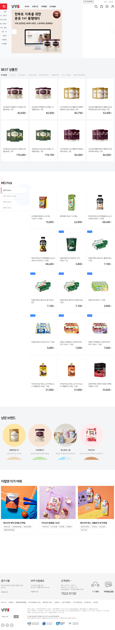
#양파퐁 (69, 527)
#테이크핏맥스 (85, 527)
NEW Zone (7, 190)
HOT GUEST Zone (9, 196)
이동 (16, 616)
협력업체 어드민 (47, 602)
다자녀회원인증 (77, 602)
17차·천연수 (66, 75)
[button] (14, 31)
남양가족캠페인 (66, 602)
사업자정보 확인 (74, 609)
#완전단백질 (27, 527)
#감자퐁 (62, 527)
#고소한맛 (102, 527)
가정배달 (44, 6)
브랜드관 (35, 6)
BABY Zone (7, 208)
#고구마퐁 (54, 527)
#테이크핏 (7, 527)
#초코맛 (94, 527)
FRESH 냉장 (32, 75)
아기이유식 (22, 75)
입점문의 (57, 602)
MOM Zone (7, 202)
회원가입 (111, 2)
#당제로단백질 (17, 527)
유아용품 (53, 6)
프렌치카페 (55, 75)
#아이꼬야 (46, 527)
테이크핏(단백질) (79, 75)
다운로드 (34, 591)
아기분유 (4, 75)
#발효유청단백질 (9, 530)
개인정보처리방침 (21, 602)
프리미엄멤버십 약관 (34, 602)
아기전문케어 (88, 1)
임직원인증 (87, 602)
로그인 (105, 2)
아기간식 (13, 75)
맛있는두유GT (44, 75)
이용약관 (11, 602)
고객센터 (65, 581)
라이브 (27, 6)
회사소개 (3, 602)
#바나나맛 (84, 530)
